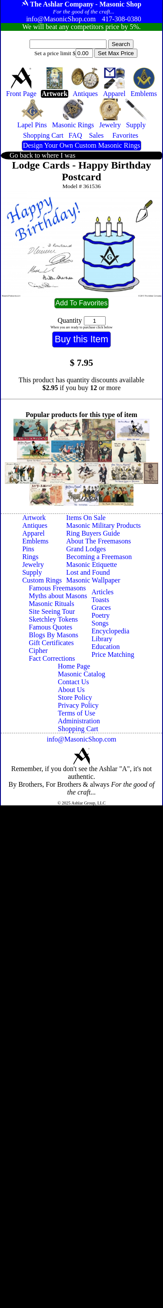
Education (106, 646)
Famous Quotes (50, 627)
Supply (32, 572)
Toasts (101, 599)
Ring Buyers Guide (93, 533)
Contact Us (73, 681)
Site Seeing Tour (52, 611)
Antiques (34, 525)
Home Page (74, 666)
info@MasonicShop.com (81, 739)
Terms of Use (76, 713)
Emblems (35, 541)
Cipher (38, 650)
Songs (100, 623)
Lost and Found (88, 572)
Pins (28, 549)
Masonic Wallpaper (93, 580)
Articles (103, 592)
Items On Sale (86, 517)
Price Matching (113, 654)
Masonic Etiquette (91, 564)
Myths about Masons (58, 595)
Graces (101, 607)
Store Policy (75, 697)
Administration (79, 721)
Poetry (101, 615)
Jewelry (33, 564)
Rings (30, 556)
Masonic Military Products (103, 525)
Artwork (34, 517)
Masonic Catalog (81, 674)
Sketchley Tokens (53, 619)
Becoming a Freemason (99, 556)
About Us (71, 689)
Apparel (33, 533)
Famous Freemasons (57, 588)
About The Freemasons (98, 541)
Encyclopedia (111, 631)
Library (102, 638)
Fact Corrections (52, 658)
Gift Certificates (51, 642)
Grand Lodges (86, 549)
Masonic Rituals (51, 603)
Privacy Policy (78, 705)
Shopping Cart (78, 728)
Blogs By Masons (53, 635)
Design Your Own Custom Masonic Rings (81, 145)
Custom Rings (42, 580)
